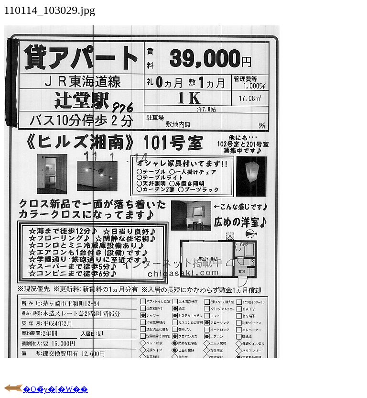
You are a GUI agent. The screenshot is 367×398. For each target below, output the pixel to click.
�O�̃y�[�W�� (46, 389)
